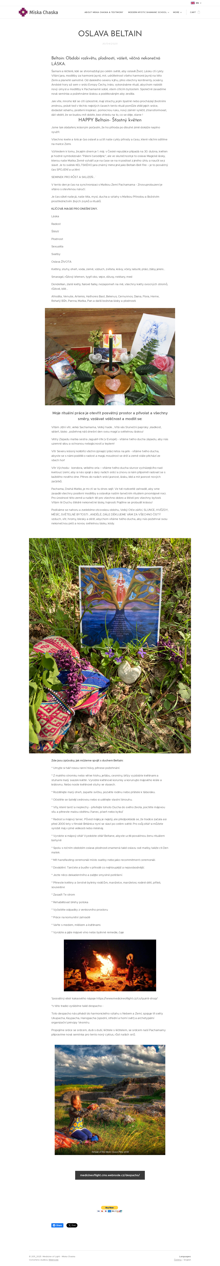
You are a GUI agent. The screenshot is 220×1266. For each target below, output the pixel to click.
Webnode (54, 1260)
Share (57, 1225)
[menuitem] (105, 12)
